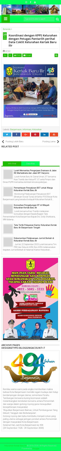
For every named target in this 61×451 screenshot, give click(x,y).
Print (17, 55)
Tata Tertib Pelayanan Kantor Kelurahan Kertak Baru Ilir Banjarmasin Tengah (35, 226)
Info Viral (12, 163)
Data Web (30, 163)
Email (27, 55)
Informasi (27, 129)
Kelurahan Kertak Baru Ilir (15, 446)
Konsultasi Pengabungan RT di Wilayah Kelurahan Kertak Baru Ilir (31, 206)
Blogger (35, 448)
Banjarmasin (16, 129)
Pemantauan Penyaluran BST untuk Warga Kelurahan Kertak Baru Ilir (33, 189)
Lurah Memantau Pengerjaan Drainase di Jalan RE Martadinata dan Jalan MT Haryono (35, 171)
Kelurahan (37, 129)
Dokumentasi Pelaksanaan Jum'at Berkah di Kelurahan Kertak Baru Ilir (34, 239)
